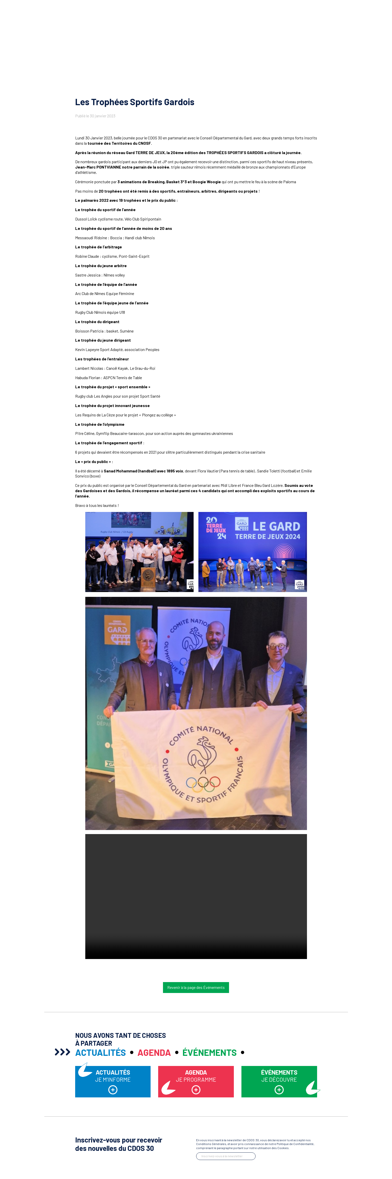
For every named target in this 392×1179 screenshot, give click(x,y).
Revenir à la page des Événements (196, 987)
